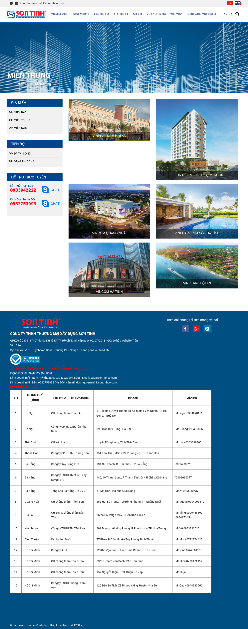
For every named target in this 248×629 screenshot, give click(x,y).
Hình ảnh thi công (201, 14)
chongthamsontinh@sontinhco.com (39, 3)
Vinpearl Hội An (197, 283)
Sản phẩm (101, 14)
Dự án (137, 14)
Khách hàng (156, 14)
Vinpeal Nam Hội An (109, 136)
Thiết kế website (59, 625)
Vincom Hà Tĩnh (109, 291)
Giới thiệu (81, 14)
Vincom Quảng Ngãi (109, 233)
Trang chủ (60, 14)
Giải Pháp (121, 14)
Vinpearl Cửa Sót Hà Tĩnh (197, 233)
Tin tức (176, 14)
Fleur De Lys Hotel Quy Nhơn (197, 175)
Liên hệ (226, 14)
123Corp (78, 625)
